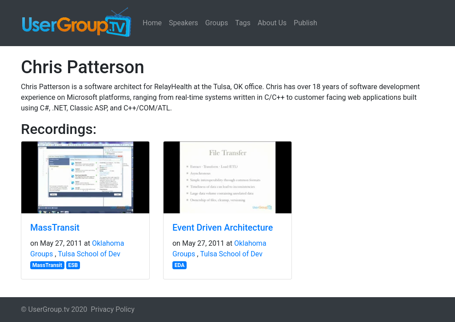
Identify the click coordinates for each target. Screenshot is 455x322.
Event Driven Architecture (222, 227)
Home (152, 23)
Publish (305, 23)
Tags (243, 23)
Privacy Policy (113, 309)
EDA (180, 265)
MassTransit (55, 227)
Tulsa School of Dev (89, 254)
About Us (272, 23)
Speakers (183, 23)
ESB (73, 265)
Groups (216, 23)
